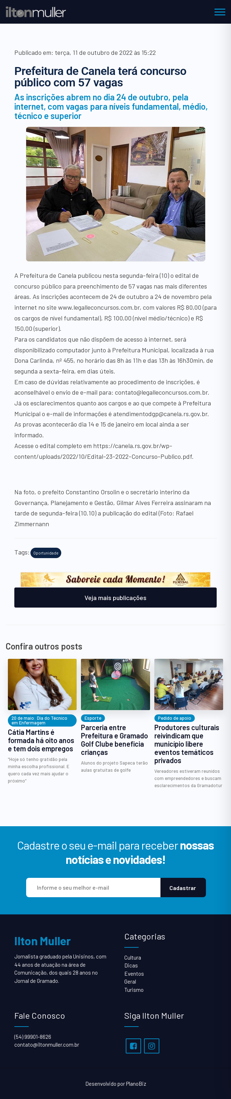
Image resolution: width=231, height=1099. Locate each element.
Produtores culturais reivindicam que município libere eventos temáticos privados (186, 744)
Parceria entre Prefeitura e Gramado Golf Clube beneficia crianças (114, 739)
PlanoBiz (136, 1083)
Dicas (131, 965)
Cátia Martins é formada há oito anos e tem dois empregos (41, 740)
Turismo (134, 989)
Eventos (134, 973)
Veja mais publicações (115, 597)
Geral (130, 981)
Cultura (132, 957)
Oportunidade (45, 553)
